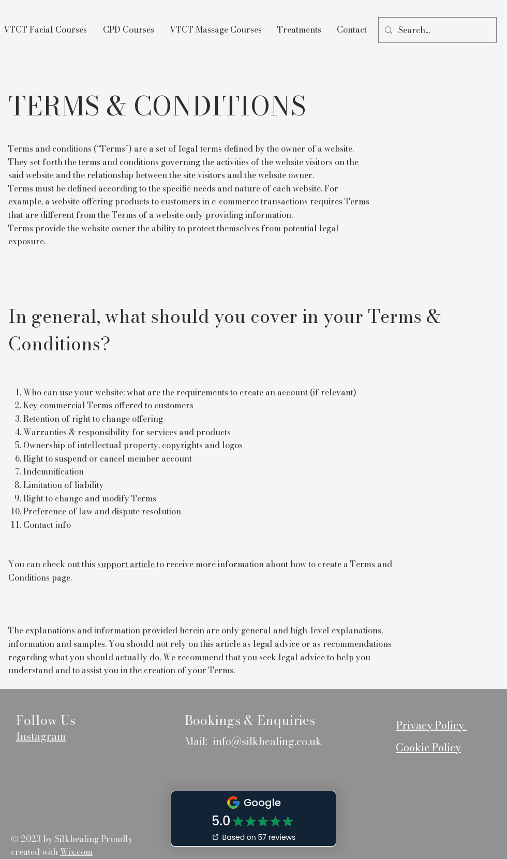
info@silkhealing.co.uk (267, 741)
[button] (128, 30)
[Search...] (436, 30)
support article (126, 564)
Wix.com (76, 852)
